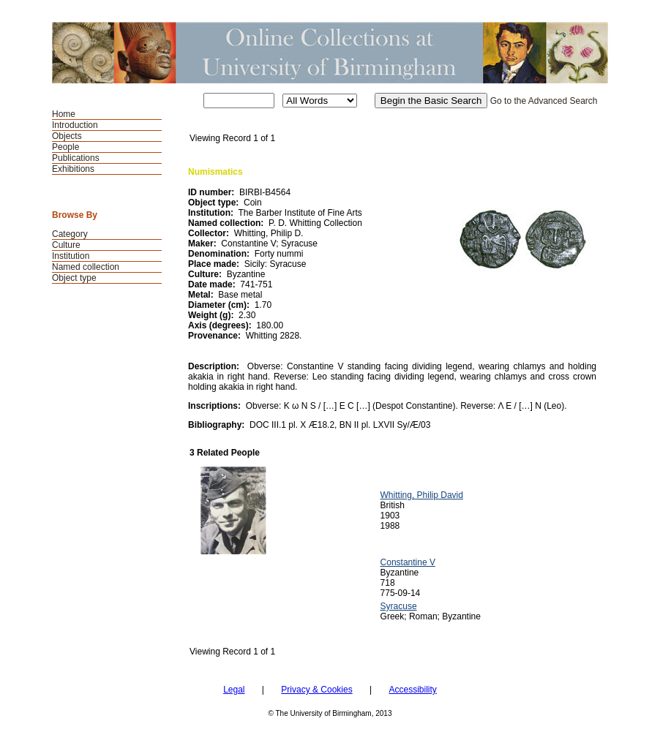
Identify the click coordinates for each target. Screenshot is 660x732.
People (65, 147)
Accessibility (412, 689)
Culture (66, 245)
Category (70, 234)
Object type (74, 278)
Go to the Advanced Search (544, 101)
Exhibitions (73, 169)
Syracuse (398, 606)
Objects (67, 136)
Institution (70, 256)
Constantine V (407, 562)
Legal (233, 689)
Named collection (85, 267)
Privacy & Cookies (316, 689)
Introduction (75, 125)
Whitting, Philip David (421, 495)
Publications (76, 158)
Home (63, 114)
